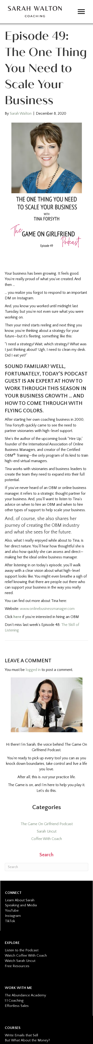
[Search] (46, 867)
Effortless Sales (17, 1006)
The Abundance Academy (25, 995)
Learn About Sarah (19, 900)
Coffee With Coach (46, 839)
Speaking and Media (21, 905)
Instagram (13, 916)
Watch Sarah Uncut (20, 961)
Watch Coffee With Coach (26, 955)
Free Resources (17, 966)
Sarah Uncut (46, 831)
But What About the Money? (27, 1040)
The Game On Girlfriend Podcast (47, 824)
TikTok (10, 921)
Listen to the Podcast (21, 950)
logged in (33, 670)
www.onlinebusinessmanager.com (47, 609)
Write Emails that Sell (21, 1035)
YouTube (12, 910)
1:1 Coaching (14, 1001)
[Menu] (81, 12)
